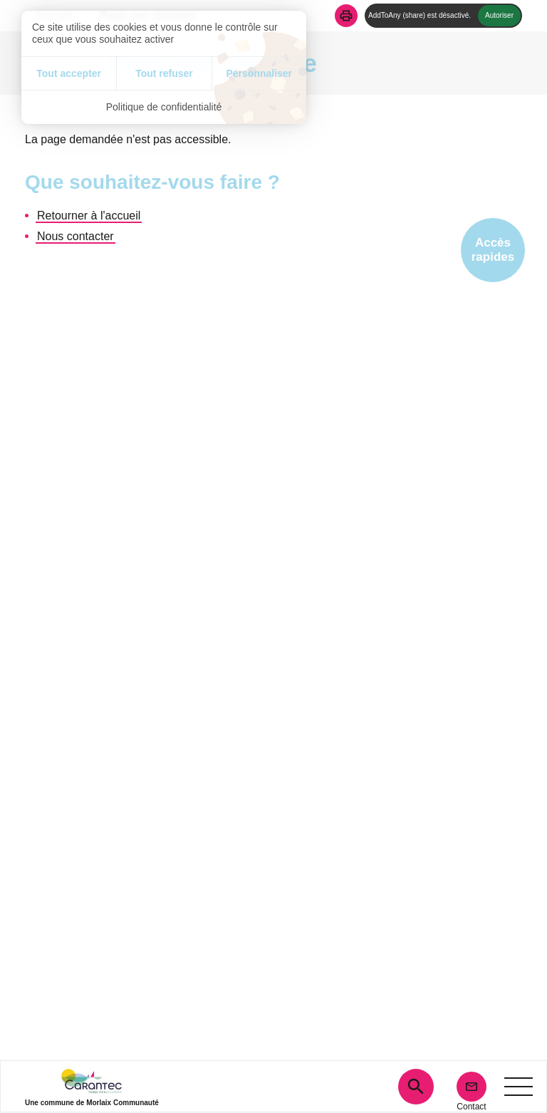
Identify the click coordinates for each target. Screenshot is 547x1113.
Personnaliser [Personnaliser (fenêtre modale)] (259, 73)
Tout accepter (68, 73)
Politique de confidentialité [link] (164, 107)
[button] (346, 15)
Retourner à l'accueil (88, 215)
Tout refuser (164, 73)
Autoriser (499, 15)
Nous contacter (75, 236)
